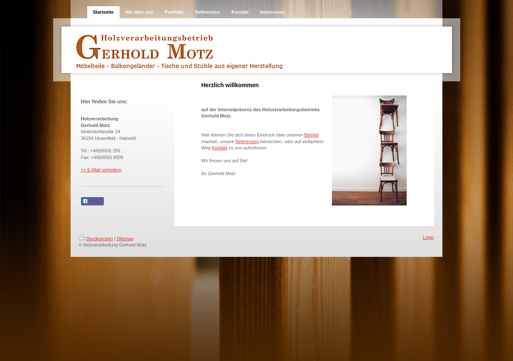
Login (428, 237)
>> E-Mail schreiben (101, 169)
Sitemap (125, 238)
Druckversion (96, 238)
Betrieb (311, 134)
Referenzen (247, 141)
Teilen (92, 201)
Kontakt (219, 147)
